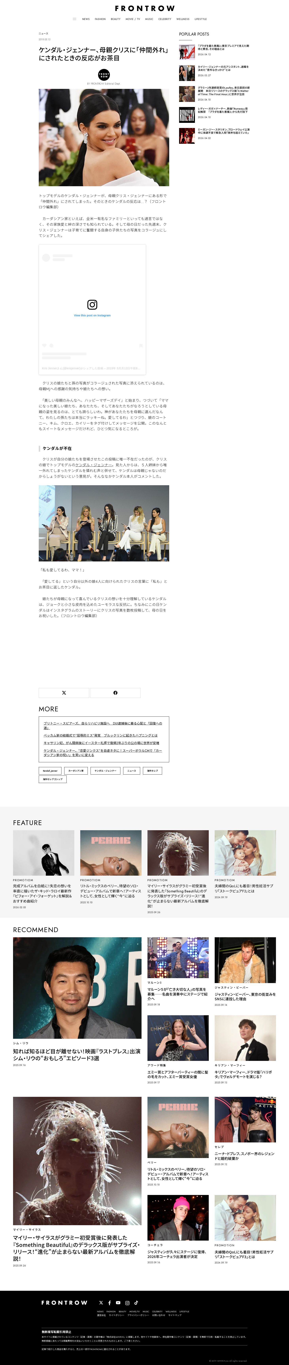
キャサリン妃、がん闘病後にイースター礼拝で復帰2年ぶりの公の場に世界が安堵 (101, 743)
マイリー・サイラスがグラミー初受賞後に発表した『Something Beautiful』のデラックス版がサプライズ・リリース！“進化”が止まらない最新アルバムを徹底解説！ (178, 896)
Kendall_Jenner (50, 770)
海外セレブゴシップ (52, 779)
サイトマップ (174, 1315)
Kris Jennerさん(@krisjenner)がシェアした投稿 (72, 368)
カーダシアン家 (76, 770)
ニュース (131, 770)
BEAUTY (116, 19)
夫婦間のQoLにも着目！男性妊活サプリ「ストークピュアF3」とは (244, 889)
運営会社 (101, 1315)
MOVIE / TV (133, 19)
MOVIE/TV (134, 1311)
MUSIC (149, 19)
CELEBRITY (165, 19)
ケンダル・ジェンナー (93, 465)
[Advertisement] (104, 652)
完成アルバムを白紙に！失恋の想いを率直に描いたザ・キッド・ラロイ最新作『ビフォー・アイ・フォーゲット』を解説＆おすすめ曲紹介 (42, 894)
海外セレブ (152, 770)
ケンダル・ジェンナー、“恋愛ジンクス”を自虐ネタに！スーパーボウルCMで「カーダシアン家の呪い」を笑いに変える (103, 752)
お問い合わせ (158, 1315)
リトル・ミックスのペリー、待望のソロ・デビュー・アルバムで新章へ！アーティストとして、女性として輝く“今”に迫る (110, 891)
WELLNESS (183, 19)
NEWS (86, 19)
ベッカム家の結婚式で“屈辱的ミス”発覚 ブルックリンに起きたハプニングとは (101, 735)
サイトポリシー (116, 1315)
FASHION (100, 19)
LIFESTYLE (201, 19)
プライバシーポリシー (138, 1315)
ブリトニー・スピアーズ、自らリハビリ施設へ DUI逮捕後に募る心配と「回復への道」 (103, 725)
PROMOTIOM (23, 880)
